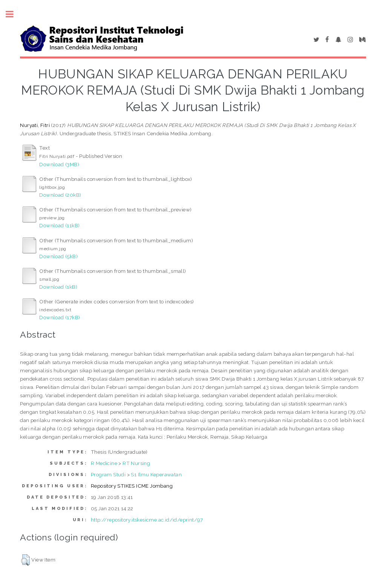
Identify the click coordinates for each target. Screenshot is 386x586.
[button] (25, 560)
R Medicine (104, 463)
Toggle (13, 14)
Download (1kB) (58, 287)
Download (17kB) (59, 317)
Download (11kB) (59, 225)
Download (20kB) (60, 195)
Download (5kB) (58, 256)
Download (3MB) (59, 164)
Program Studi (108, 474)
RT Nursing (136, 463)
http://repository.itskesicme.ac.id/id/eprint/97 (147, 520)
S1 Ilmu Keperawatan (156, 474)
